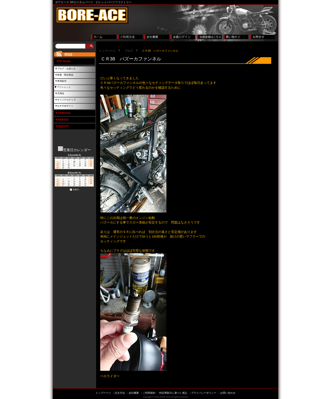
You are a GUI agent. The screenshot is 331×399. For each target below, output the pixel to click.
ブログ (129, 50)
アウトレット (64, 87)
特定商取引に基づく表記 (173, 392)
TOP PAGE (63, 61)
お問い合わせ (227, 392)
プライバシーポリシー (203, 392)
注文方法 (120, 392)
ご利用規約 (149, 392)
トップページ (107, 50)
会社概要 (134, 392)
